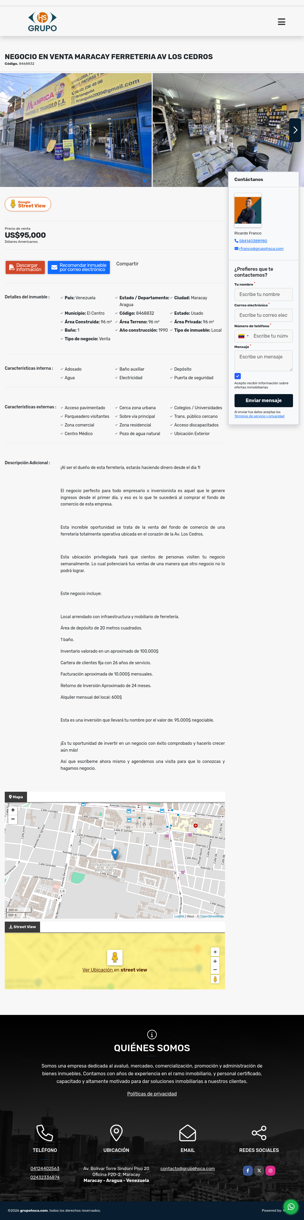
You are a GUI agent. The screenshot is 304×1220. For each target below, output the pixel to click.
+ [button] (13, 810)
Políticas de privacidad (152, 1094)
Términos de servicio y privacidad (260, 416)
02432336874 (44, 1177)
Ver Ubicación (98, 970)
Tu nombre (245, 284)
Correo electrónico (252, 305)
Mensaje (243, 346)
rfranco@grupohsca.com (261, 248)
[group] (76, 130)
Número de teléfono (253, 325)
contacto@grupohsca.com (187, 1168)
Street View (28, 204)
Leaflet (179, 916)
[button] (145, 181)
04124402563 (44, 1168)
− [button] (13, 819)
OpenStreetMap (212, 916)
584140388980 (253, 241)
